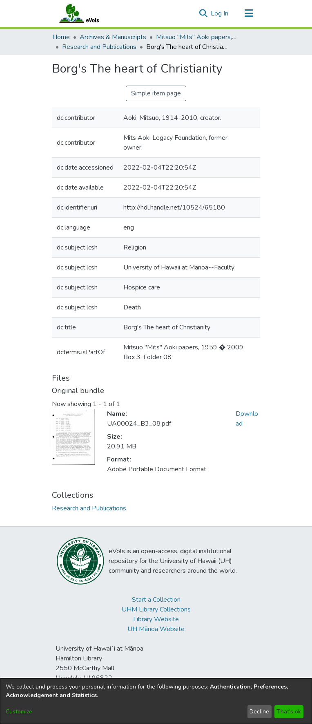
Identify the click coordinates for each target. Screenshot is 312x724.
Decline (259, 711)
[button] (203, 13)
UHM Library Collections (156, 609)
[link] (89, 508)
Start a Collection (156, 599)
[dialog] (156, 701)
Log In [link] (220, 13)
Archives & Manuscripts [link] (113, 37)
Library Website (156, 619)
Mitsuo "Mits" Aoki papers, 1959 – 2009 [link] (197, 37)
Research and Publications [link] (99, 46)
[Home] (87, 13)
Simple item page (156, 93)
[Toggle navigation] (248, 13)
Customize (19, 711)
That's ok (288, 711)
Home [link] (61, 37)
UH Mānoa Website (156, 629)
